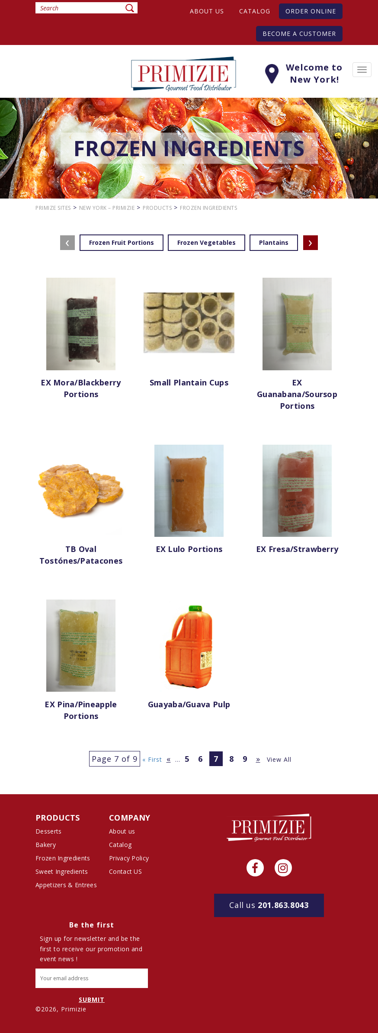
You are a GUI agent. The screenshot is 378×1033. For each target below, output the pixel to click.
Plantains (273, 242)
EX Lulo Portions (189, 549)
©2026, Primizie (60, 1009)
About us (207, 11)
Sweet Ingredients (61, 871)
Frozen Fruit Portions (121, 242)
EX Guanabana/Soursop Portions (297, 394)
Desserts (48, 831)
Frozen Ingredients (62, 858)
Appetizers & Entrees (66, 885)
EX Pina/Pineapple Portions (81, 710)
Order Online (310, 11)
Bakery (45, 845)
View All (279, 759)
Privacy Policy (129, 858)
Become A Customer (299, 33)
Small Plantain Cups (189, 382)
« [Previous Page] (169, 759)
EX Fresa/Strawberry (297, 549)
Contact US (125, 871)
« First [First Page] (152, 759)
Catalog (254, 11)
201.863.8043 (268, 905)
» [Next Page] (258, 759)
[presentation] (67, 242)
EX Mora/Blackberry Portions (81, 388)
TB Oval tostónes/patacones (80, 555)
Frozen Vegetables (206, 242)
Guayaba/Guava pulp (189, 704)
